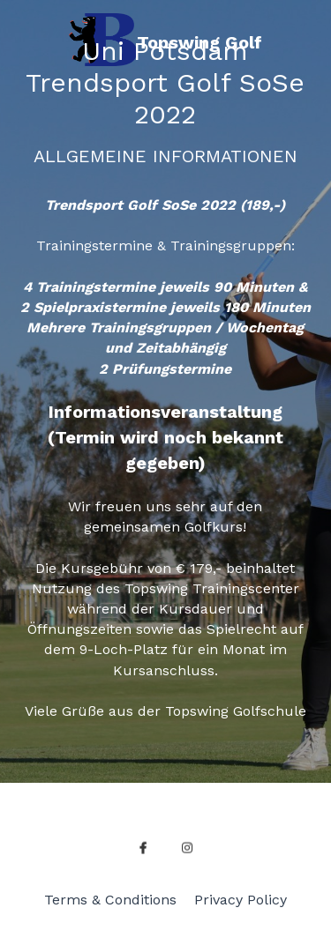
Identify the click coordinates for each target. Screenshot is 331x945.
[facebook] (143, 853)
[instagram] (187, 853)
